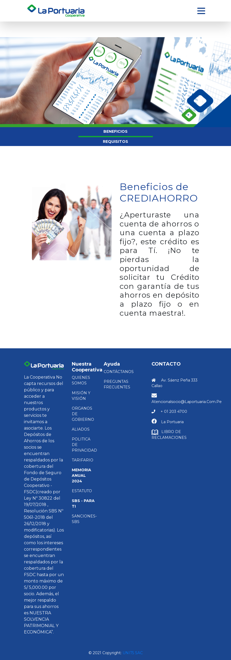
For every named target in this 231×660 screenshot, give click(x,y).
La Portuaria (172, 421)
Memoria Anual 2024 (81, 475)
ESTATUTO (82, 490)
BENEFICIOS (115, 131)
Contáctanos (119, 371)
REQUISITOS (115, 141)
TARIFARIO (82, 460)
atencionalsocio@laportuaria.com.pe (187, 401)
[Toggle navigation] (201, 11)
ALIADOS (81, 429)
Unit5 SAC (133, 652)
